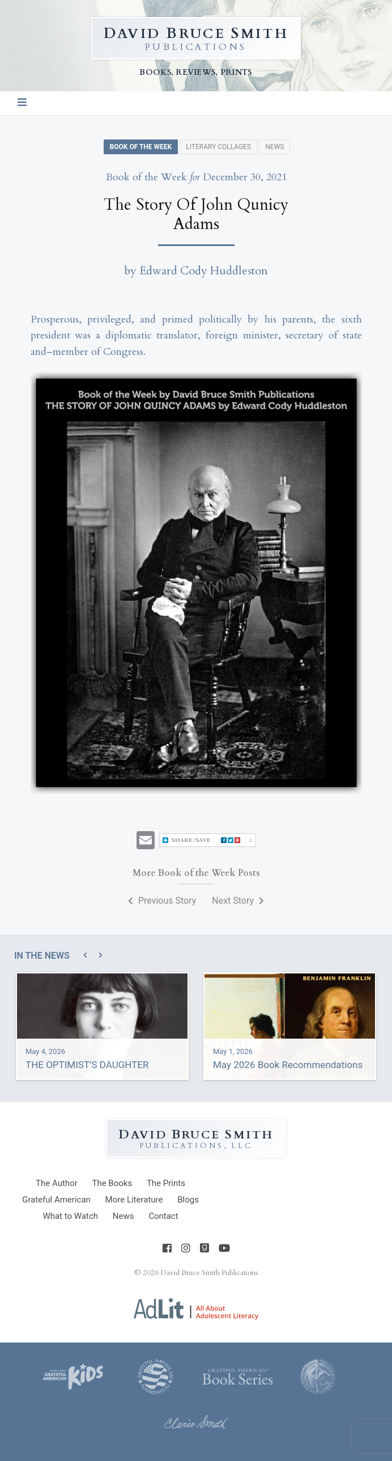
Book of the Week (141, 147)
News (274, 147)
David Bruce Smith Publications (209, 1273)
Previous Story (162, 900)
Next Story (238, 900)
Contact (163, 1216)
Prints (166, 1183)
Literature (134, 1200)
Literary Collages (218, 147)
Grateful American (56, 1200)
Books (112, 1183)
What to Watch (70, 1216)
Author (57, 1183)
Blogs (188, 1200)
